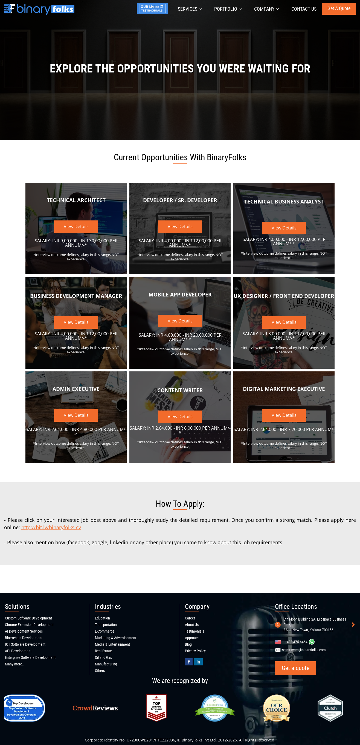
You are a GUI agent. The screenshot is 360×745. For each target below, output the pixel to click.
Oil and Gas (103, 657)
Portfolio (228, 9)
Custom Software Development (28, 618)
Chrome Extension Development (29, 624)
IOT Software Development (25, 644)
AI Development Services (24, 631)
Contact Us (304, 9)
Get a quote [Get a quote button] (338, 8)
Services (190, 9)
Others (100, 670)
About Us (192, 624)
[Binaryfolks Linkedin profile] (198, 662)
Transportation (106, 624)
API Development (18, 651)
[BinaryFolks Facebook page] (189, 662)
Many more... (15, 664)
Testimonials (194, 631)
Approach (192, 638)
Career (190, 618)
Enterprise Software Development (30, 657)
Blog (188, 644)
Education (102, 618)
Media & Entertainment (112, 644)
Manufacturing (106, 664)
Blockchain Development (23, 638)
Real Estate (103, 651)
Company (266, 9)
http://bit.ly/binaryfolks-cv (51, 527)
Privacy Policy (195, 651)
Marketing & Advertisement (115, 638)
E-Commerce (104, 631)
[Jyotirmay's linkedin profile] (153, 13)
